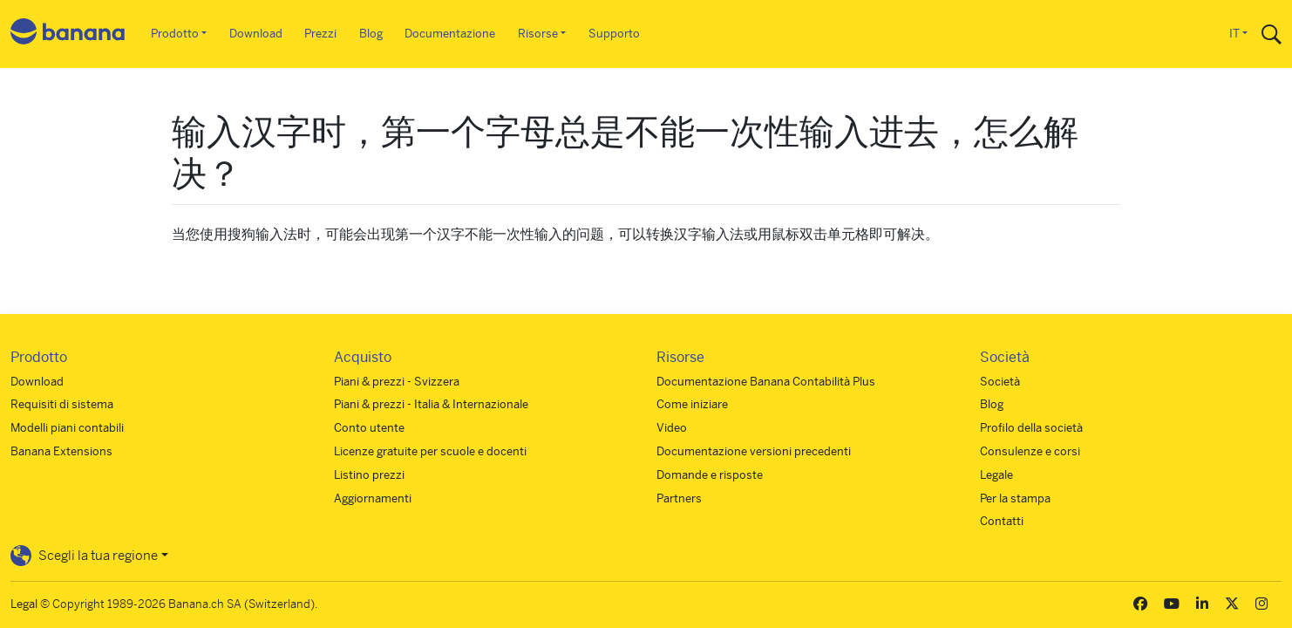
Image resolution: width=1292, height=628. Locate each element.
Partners (679, 498)
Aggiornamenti (372, 498)
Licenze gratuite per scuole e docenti (430, 451)
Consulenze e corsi (1030, 451)
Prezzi (320, 33)
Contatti (1001, 521)
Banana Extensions (61, 451)
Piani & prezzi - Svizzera (396, 381)
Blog (371, 33)
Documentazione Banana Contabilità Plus (765, 381)
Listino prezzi (369, 475)
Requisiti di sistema (61, 404)
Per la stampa (1015, 498)
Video (671, 427)
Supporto (614, 33)
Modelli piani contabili (67, 427)
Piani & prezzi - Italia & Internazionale (431, 404)
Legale (996, 475)
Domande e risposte (709, 475)
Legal (23, 604)
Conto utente (369, 427)
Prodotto (175, 33)
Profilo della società (1031, 427)
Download (255, 33)
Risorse (538, 33)
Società (1000, 381)
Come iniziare (692, 404)
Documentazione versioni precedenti (753, 451)
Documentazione (450, 33)
